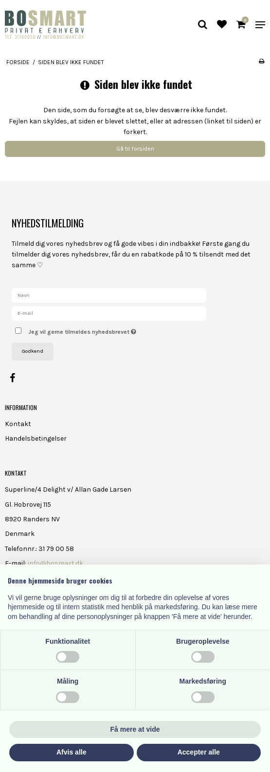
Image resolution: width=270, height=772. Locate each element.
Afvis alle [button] (71, 752)
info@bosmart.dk (55, 563)
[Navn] (109, 295)
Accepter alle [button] (199, 752)
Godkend (32, 351)
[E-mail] (109, 313)
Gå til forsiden (135, 148)
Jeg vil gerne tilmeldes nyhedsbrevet (106, 329)
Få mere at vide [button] (135, 729)
